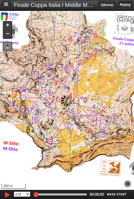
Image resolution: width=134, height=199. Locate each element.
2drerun (107, 5)
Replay (125, 5)
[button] (7, 26)
